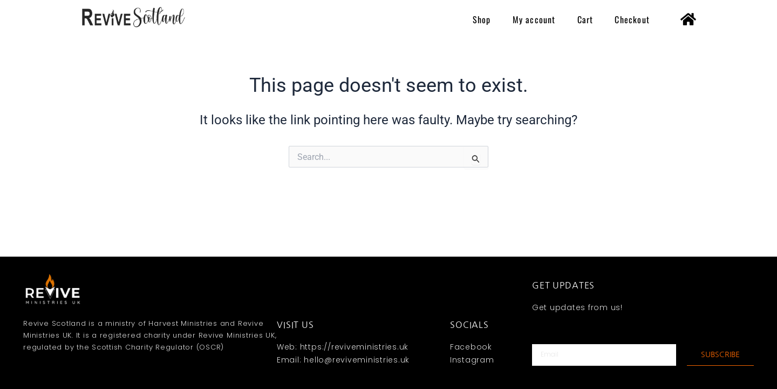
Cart (585, 19)
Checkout (632, 19)
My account (534, 19)
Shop (482, 19)
